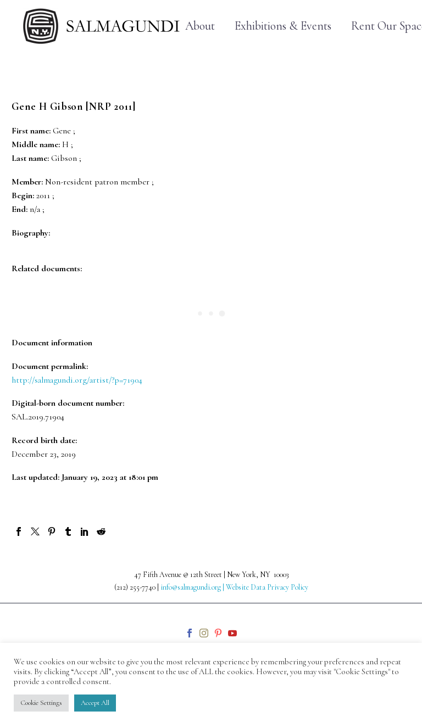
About (200, 26)
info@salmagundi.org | (193, 587)
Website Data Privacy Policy (267, 587)
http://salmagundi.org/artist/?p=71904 (77, 379)
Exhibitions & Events (283, 26)
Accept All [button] (95, 702)
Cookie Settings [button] (41, 702)
